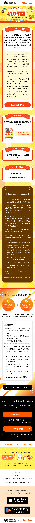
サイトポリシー (17, 472)
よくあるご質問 (17, 429)
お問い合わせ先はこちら (17, 414)
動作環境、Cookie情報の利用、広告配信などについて (16, 479)
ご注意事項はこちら (17, 105)
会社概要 (17, 475)
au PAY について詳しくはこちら (16, 387)
